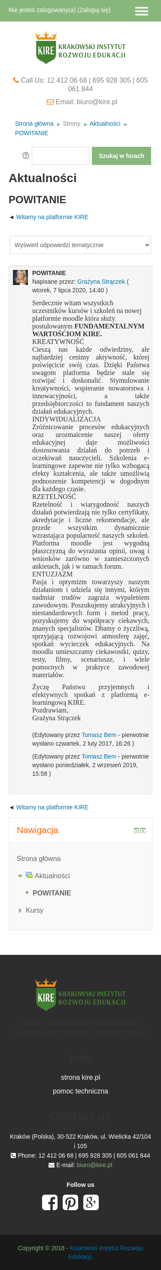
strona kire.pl (80, 1077)
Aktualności (105, 123)
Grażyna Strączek (101, 281)
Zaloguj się (94, 9)
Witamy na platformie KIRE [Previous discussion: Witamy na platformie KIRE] (52, 217)
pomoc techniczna (80, 1091)
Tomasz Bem (99, 734)
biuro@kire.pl (94, 1165)
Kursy (34, 910)
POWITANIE (32, 133)
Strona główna (34, 123)
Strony (71, 123)
